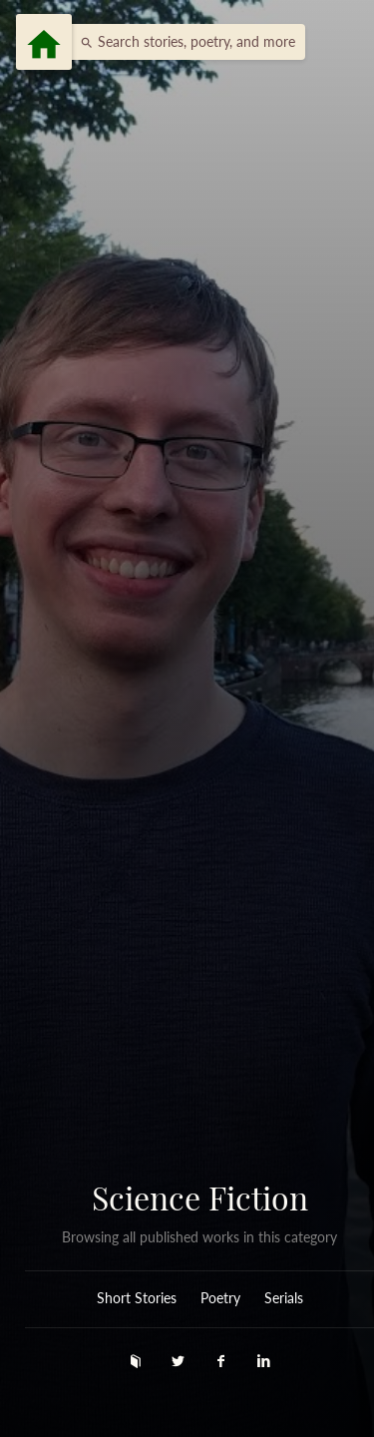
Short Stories (137, 1298)
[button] (182, 42)
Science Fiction (200, 1197)
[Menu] (44, 42)
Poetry (220, 1298)
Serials (283, 1298)
